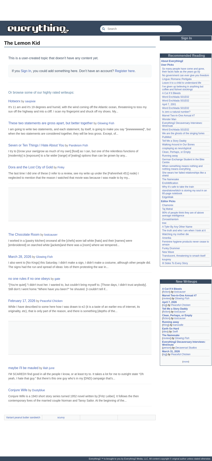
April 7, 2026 (169, 302)
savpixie (30, 101)
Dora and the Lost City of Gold (30, 167)
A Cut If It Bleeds (171, 93)
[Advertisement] (106, 10)
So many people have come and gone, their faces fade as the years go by (183, 70)
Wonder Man (169, 119)
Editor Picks (168, 201)
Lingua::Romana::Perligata (177, 79)
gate (57, 278)
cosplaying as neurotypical (176, 148)
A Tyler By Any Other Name (177, 226)
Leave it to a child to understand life (181, 82)
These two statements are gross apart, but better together (50, 123)
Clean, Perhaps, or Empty (176, 152)
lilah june (48, 368)
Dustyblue (38, 390)
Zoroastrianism (170, 219)
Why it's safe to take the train (178, 186)
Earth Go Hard (170, 328)
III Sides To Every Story (175, 263)
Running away (170, 155)
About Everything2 (172, 61)
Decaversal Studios (186, 347)
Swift (175, 331)
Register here (125, 71)
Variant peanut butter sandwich (23, 417)
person (167, 347)
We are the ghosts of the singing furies (183, 133)
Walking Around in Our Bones (178, 144)
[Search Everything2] (141, 28)
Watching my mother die (175, 234)
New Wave (168, 252)
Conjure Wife (17, 390)
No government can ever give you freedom (185, 75)
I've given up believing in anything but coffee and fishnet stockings (182, 88)
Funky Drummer (171, 248)
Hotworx (14, 101)
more (185, 361)
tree (164, 223)
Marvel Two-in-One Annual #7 (178, 115)
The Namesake (170, 179)
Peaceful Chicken (51, 301)
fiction (166, 291)
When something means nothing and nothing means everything (182, 167)
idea (165, 331)
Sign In (26, 71)
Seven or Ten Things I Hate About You (36, 145)
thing (165, 324)
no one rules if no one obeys (29, 278)
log (164, 305)
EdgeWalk (167, 197)
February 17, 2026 (21, 301)
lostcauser (51, 234)
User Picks (167, 64)
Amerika (166, 238)
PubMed (166, 137)
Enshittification (170, 183)
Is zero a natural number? (176, 111)
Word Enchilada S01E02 (175, 96)
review (166, 298)
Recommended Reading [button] (186, 55)
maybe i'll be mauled (23, 368)
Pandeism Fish (78, 145)
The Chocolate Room (24, 234)
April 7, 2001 (169, 104)
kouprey (166, 259)
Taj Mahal (167, 209)
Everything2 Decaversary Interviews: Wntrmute (183, 343)
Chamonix (167, 205)
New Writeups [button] (186, 281)
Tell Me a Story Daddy (174, 140)
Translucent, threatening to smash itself (183, 255)
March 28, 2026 (19, 256)
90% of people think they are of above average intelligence (183, 214)
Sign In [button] (186, 38)
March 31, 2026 (171, 351)
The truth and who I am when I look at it (184, 230)
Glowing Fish (106, 123)
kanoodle (178, 324)
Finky (61, 167)
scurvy (61, 417)
